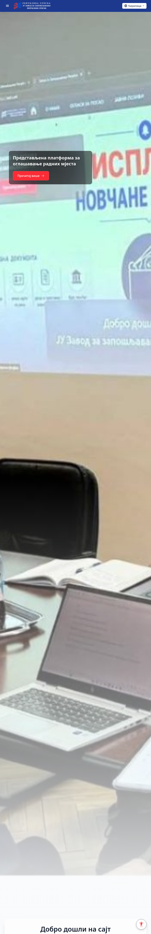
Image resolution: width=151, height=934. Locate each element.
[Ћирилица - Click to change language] (134, 6)
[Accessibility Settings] (141, 924)
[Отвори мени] (7, 6)
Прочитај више (33, 176)
